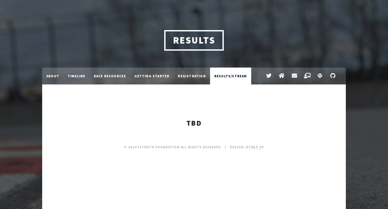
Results (194, 40)
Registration (192, 76)
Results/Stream (230, 76)
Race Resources (110, 76)
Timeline (76, 76)
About (52, 76)
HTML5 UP (255, 147)
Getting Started (151, 76)
